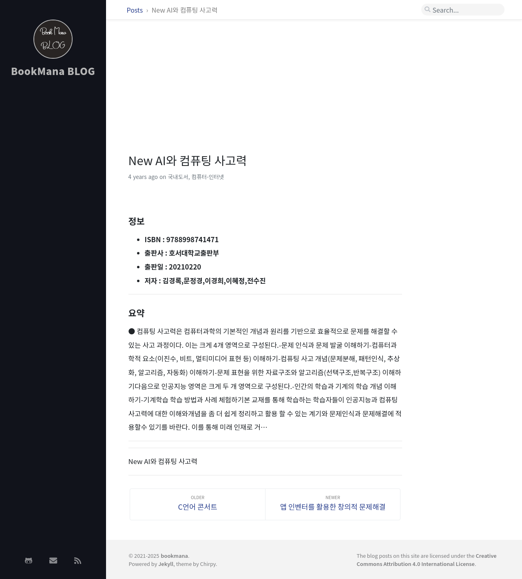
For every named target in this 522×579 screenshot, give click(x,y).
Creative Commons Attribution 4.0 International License (426, 559)
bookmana (174, 555)
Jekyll (165, 564)
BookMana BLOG (53, 71)
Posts (135, 10)
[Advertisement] (53, 213)
